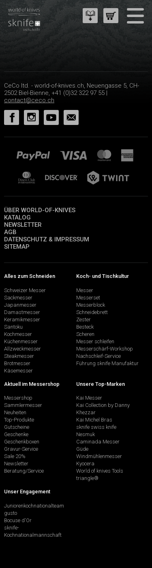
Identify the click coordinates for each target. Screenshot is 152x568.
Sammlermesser (23, 405)
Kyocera (85, 463)
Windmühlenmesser (99, 456)
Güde (82, 449)
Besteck (85, 327)
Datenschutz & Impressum (46, 239)
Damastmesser (22, 312)
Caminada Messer (98, 442)
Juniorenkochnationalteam (34, 506)
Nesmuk (85, 434)
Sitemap (17, 246)
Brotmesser (17, 363)
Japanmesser (20, 305)
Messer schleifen (95, 341)
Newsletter (23, 224)
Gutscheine (16, 427)
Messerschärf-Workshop (104, 349)
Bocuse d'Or (18, 520)
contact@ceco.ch (29, 100)
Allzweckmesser (22, 349)
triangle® (87, 478)
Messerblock (90, 305)
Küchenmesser (21, 341)
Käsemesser (18, 371)
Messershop (18, 398)
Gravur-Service (21, 449)
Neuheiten (15, 412)
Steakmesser (19, 356)
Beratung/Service (24, 471)
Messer (84, 290)
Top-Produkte (19, 420)
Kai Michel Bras (94, 420)
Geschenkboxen (21, 442)
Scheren (85, 334)
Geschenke (16, 434)
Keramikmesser (22, 319)
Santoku (13, 327)
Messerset (88, 298)
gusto (10, 513)
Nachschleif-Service (98, 356)
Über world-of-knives (39, 210)
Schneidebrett (92, 312)
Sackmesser (18, 298)
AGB (10, 232)
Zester (83, 319)
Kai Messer (89, 398)
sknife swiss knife (96, 427)
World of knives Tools (99, 471)
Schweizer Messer (25, 290)
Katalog (17, 217)
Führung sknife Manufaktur (107, 363)
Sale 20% (15, 456)
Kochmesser (18, 334)
